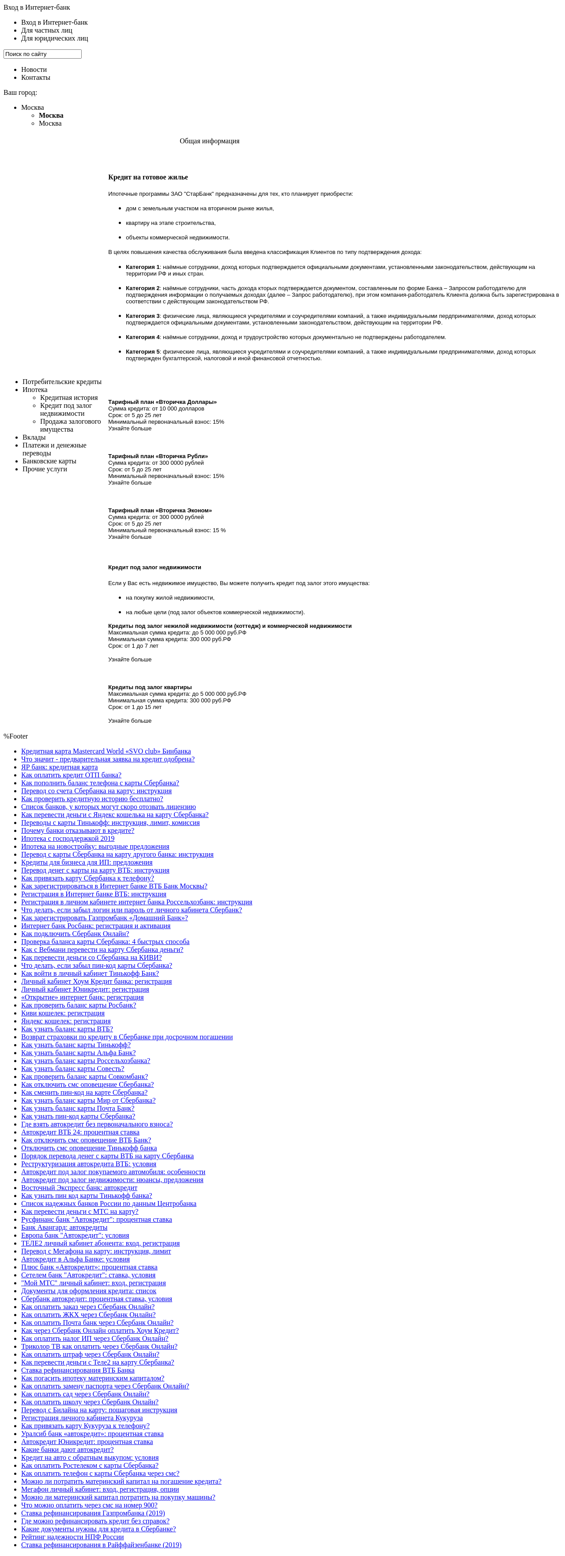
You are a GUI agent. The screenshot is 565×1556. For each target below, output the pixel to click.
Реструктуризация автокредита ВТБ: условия (88, 1164)
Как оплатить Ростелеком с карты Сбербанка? (89, 1465)
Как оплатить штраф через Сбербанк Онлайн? (90, 1354)
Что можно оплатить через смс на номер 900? (89, 1505)
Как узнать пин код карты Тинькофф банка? (86, 1195)
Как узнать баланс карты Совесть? (72, 1068)
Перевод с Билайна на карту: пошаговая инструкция (99, 1410)
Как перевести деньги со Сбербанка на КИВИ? (91, 957)
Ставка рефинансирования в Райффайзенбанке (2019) (101, 1545)
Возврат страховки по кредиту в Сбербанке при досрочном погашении (127, 1037)
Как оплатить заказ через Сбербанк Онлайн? (87, 1306)
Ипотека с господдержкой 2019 (67, 838)
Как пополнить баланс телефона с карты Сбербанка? (100, 783)
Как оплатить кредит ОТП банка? (71, 775)
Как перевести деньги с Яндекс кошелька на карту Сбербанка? (115, 814)
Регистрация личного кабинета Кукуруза (82, 1418)
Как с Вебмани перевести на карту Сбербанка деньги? (102, 949)
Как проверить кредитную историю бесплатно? (92, 798)
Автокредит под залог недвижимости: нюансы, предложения (112, 1179)
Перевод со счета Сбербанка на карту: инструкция (96, 791)
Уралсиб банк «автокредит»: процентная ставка (92, 1433)
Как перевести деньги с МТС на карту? (80, 1211)
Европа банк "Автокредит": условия (75, 1235)
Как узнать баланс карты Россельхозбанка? (85, 1060)
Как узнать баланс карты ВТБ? (67, 1029)
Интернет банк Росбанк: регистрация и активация (95, 925)
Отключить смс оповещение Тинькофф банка (89, 1148)
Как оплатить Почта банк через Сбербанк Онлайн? (97, 1322)
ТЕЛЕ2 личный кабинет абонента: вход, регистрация (100, 1243)
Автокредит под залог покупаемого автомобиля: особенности (113, 1171)
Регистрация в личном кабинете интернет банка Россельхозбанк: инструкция (136, 902)
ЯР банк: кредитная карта (59, 767)
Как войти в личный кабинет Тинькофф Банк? (90, 973)
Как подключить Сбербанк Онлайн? (75, 933)
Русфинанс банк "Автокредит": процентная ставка (96, 1219)
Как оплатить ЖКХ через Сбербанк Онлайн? (88, 1314)
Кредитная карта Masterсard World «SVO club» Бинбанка (106, 751)
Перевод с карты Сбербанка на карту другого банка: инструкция (117, 854)
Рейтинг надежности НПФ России (72, 1537)
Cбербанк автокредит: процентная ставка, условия (96, 1298)
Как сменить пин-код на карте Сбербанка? (84, 1092)
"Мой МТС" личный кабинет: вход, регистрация (93, 1283)
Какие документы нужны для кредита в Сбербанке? (98, 1529)
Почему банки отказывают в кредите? (77, 830)
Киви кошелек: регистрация (63, 1013)
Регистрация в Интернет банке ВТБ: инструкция (93, 894)
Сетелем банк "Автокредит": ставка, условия (88, 1275)
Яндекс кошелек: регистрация (66, 1021)
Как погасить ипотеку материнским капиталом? (92, 1378)
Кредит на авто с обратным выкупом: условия (90, 1457)
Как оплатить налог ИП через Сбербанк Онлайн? (95, 1338)
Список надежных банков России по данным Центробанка (108, 1203)
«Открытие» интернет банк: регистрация (82, 997)
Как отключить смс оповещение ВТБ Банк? (86, 1140)
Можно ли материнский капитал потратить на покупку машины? (118, 1497)
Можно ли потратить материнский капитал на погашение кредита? (121, 1481)
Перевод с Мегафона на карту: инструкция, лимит (96, 1251)
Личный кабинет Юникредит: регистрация (85, 989)
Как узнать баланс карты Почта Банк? (78, 1108)
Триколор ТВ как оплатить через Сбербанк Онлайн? (99, 1346)
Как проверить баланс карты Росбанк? (78, 1005)
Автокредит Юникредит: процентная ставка (87, 1441)
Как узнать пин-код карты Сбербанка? (78, 1116)
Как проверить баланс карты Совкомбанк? (84, 1076)
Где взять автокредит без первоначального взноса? (97, 1124)
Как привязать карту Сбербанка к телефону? (87, 878)
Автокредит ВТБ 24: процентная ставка (80, 1132)
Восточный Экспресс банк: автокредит (79, 1187)
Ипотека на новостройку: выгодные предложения (95, 846)
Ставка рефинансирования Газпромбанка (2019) (93, 1513)
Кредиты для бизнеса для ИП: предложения (87, 862)
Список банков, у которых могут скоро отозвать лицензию (108, 806)
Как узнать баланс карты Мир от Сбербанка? (88, 1100)
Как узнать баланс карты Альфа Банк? (78, 1052)
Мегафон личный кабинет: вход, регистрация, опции (100, 1489)
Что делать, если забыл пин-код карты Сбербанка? (96, 965)
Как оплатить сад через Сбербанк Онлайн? (85, 1394)
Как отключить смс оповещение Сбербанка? (87, 1084)
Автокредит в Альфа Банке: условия (75, 1259)
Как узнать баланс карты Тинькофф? (76, 1045)
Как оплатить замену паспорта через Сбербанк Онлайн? (105, 1386)
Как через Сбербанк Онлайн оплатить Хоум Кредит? (100, 1330)
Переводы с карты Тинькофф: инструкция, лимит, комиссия (110, 822)
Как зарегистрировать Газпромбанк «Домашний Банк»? (104, 918)
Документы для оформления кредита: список (88, 1291)
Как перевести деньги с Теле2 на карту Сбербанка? (97, 1362)
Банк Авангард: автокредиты (64, 1227)
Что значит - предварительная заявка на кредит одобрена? (108, 759)
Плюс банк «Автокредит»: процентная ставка (89, 1267)
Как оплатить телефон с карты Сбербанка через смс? (100, 1473)
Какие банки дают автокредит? (67, 1449)
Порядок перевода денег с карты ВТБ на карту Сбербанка (107, 1156)
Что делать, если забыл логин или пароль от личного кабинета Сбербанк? (131, 910)
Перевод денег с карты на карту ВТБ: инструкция (95, 870)
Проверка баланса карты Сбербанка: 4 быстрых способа (105, 941)
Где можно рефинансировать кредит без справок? (95, 1521)
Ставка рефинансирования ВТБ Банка (78, 1370)
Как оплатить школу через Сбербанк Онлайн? (89, 1402)
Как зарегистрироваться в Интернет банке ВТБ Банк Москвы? (114, 886)
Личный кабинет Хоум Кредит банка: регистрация (96, 981)
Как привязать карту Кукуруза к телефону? (85, 1425)
